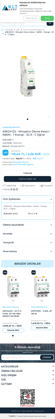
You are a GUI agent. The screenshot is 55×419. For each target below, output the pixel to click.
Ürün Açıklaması (11, 199)
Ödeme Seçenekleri (13, 225)
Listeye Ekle (10, 185)
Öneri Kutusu (10, 251)
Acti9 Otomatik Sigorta (33, 30)
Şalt (18, 30)
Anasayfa (7, 30)
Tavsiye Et (47, 185)
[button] (27, 119)
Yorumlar (7, 233)
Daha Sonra (31, 18)
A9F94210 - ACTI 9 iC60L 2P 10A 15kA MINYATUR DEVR (11, 313)
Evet (47, 18)
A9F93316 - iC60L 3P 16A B (41, 312)
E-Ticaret (19, 416)
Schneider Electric (11, 127)
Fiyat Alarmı (28, 185)
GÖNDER (47, 357)
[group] (27, 78)
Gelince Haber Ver (27, 179)
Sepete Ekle (13, 330)
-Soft (11, 416)
